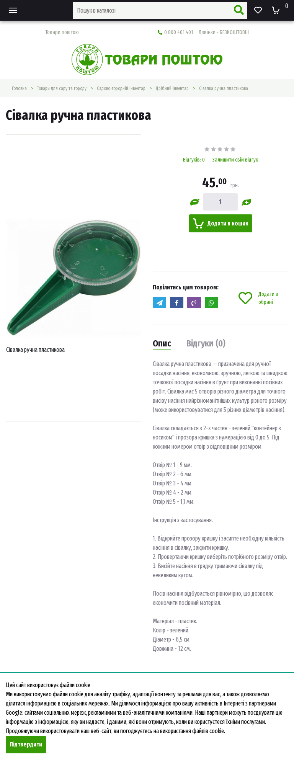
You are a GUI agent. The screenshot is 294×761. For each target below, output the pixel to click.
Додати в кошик (220, 223)
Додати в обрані (258, 298)
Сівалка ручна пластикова (223, 88)
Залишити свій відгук (235, 160)
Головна (19, 88)
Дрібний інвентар (172, 88)
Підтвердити (26, 744)
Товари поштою (62, 32)
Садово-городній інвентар (121, 88)
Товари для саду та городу (62, 88)
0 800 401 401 (203, 32)
